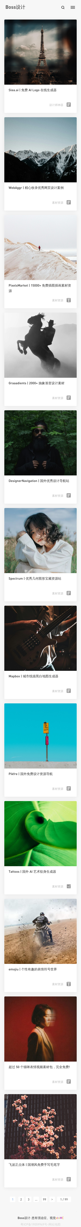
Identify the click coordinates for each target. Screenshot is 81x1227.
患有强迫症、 (47, 1218)
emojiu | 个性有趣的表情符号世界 (33, 969)
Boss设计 (15, 6)
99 (44, 1199)
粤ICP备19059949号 (34, 1224)
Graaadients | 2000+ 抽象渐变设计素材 (36, 383)
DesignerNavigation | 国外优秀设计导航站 (39, 481)
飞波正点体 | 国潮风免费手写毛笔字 (34, 1165)
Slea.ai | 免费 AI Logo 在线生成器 (33, 90)
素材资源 (57, 202)
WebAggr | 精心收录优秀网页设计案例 (36, 188)
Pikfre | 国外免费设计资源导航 (31, 774)
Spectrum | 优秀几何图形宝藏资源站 (35, 579)
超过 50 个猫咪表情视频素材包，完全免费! (39, 1067)
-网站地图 (53, 1224)
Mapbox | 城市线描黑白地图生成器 (33, 676)
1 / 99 (64, 1199)
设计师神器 (56, 105)
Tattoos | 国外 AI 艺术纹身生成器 (32, 872)
